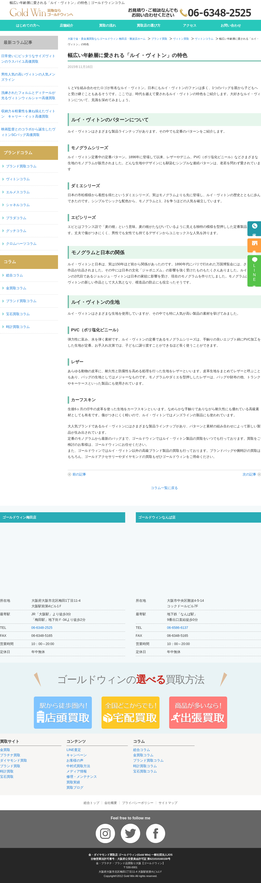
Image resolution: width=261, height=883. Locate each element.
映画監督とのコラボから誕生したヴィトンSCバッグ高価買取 (28, 131)
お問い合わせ (231, 25)
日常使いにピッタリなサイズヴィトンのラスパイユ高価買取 (28, 58)
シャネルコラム (18, 205)
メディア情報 (76, 771)
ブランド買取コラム (21, 166)
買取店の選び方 (148, 25)
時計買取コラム (18, 327)
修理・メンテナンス (81, 777)
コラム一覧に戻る (164, 488)
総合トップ (91, 803)
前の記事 (79, 474)
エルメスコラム (18, 192)
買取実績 (73, 782)
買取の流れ (107, 25)
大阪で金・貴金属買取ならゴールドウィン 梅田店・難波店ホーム (106, 38)
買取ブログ (74, 787)
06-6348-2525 (41, 628)
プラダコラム (16, 218)
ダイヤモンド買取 (13, 760)
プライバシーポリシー (137, 803)
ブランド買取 (159, 38)
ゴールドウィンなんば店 (156, 517)
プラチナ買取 (10, 755)
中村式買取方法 (78, 766)
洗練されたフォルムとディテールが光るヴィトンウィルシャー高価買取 (28, 95)
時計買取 (7, 771)
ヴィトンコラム (204, 38)
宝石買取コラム (18, 314)
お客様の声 (74, 760)
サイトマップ (168, 803)
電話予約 (254, 231)
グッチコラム (16, 231)
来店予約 (254, 248)
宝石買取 (7, 777)
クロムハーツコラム (21, 243)
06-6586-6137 (177, 628)
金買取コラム (16, 288)
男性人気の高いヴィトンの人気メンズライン (28, 77)
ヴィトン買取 (181, 38)
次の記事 (249, 474)
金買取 (5, 750)
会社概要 (110, 803)
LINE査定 (73, 750)
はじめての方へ (28, 25)
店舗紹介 (66, 25)
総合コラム (14, 275)
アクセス (189, 25)
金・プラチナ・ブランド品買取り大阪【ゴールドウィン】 (130, 863)
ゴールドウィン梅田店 (19, 517)
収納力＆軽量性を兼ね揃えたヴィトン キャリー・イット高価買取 (28, 113)
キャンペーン (76, 755)
